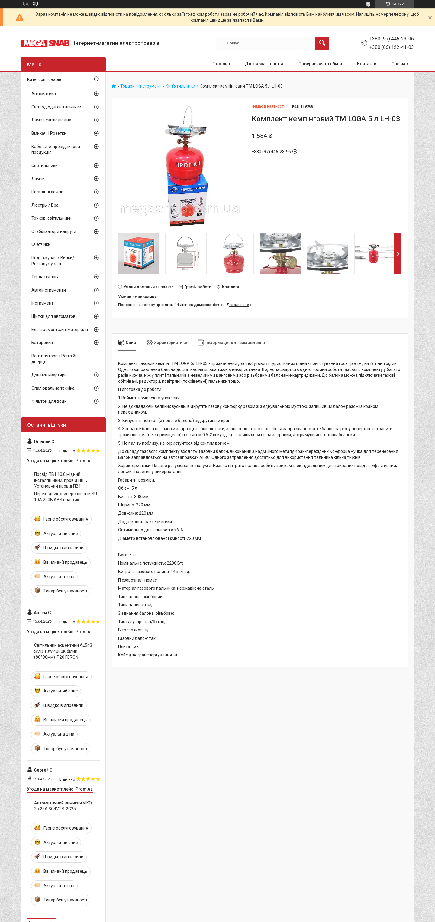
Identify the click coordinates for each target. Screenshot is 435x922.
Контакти (366, 63)
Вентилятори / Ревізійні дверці (55, 358)
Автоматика (43, 93)
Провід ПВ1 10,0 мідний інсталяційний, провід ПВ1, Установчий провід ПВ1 (60, 480)
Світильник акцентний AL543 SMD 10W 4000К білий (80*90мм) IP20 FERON (63, 651)
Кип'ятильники (180, 86)
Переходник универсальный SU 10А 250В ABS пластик (65, 496)
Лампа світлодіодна (51, 120)
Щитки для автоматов (53, 316)
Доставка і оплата (264, 63)
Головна (221, 63)
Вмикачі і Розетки (48, 133)
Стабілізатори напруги (53, 231)
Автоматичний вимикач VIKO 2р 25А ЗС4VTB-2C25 (63, 806)
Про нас (400, 63)
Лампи (38, 178)
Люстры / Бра (45, 205)
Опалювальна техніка (53, 388)
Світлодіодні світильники (56, 107)
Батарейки (42, 342)
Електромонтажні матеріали (59, 329)
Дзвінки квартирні (49, 374)
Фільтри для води (49, 401)
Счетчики (40, 244)
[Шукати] (322, 43)
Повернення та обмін (320, 63)
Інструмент (150, 86)
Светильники (44, 165)
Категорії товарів (44, 79)
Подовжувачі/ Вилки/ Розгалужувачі (52, 260)
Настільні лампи (47, 191)
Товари (127, 86)
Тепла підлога (45, 276)
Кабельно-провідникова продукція (55, 149)
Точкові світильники (51, 218)
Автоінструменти (48, 290)
